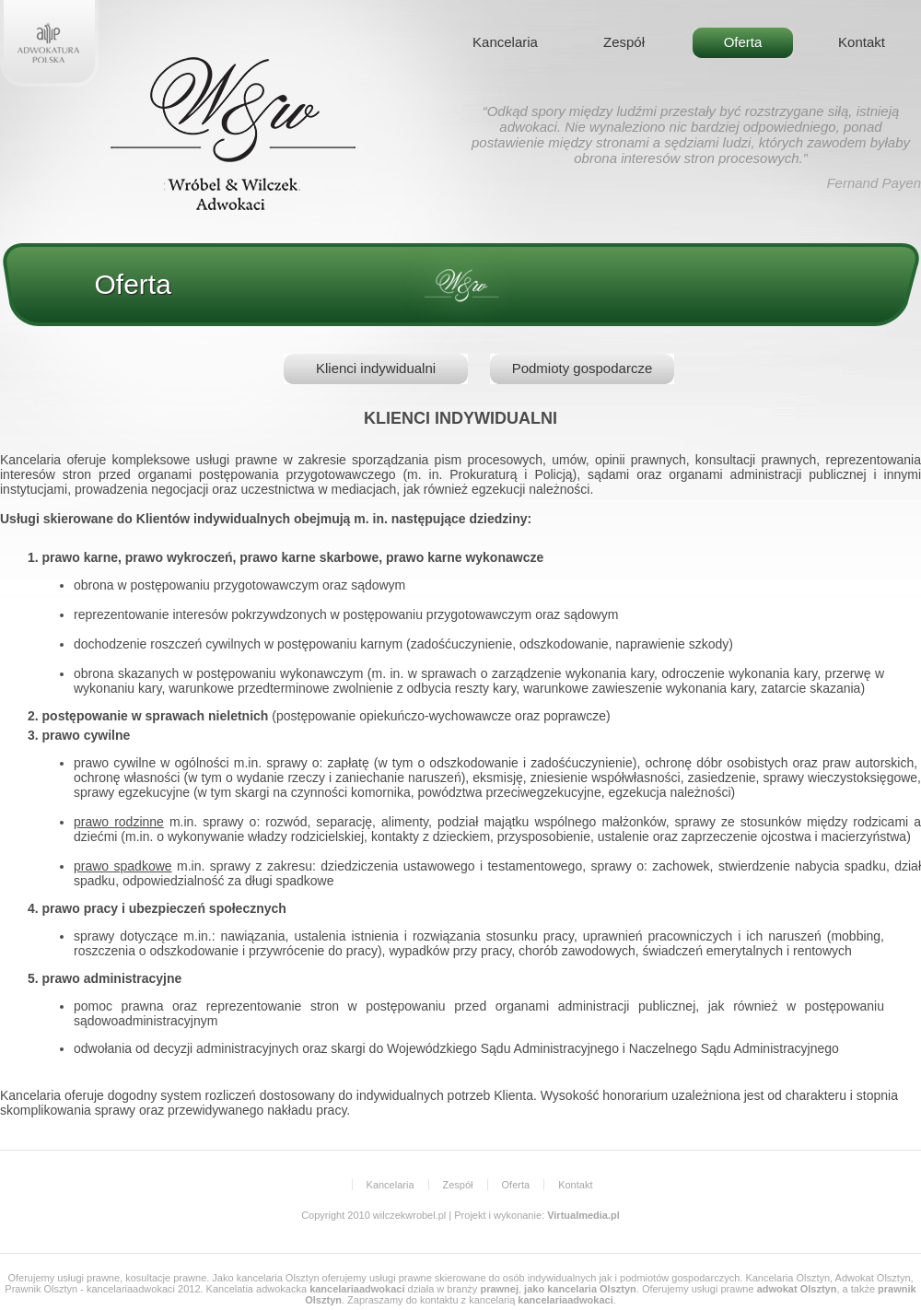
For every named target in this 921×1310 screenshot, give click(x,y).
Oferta (743, 42)
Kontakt (861, 42)
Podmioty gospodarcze (582, 368)
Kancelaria (505, 42)
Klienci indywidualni (376, 368)
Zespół (624, 42)
